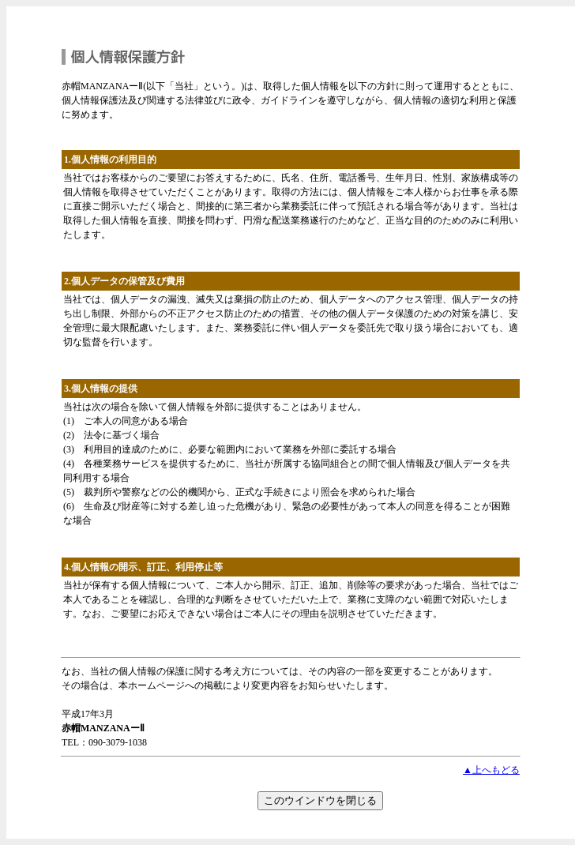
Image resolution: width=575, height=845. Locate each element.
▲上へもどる (491, 770)
